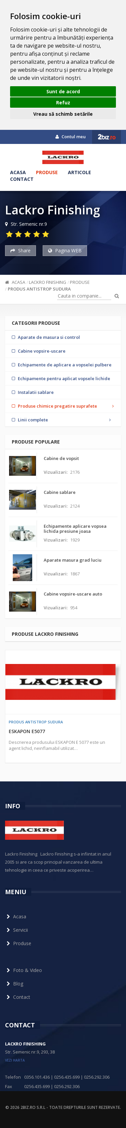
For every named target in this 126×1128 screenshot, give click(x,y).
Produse (47, 172)
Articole (79, 172)
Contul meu (70, 137)
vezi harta (15, 1060)
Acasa (18, 172)
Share (20, 250)
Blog (14, 983)
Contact (22, 179)
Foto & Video (23, 970)
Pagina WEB (65, 250)
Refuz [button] (63, 102)
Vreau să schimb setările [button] (63, 114)
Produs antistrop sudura (39, 289)
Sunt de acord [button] (63, 91)
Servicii (16, 930)
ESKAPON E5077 (27, 731)
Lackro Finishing (47, 282)
